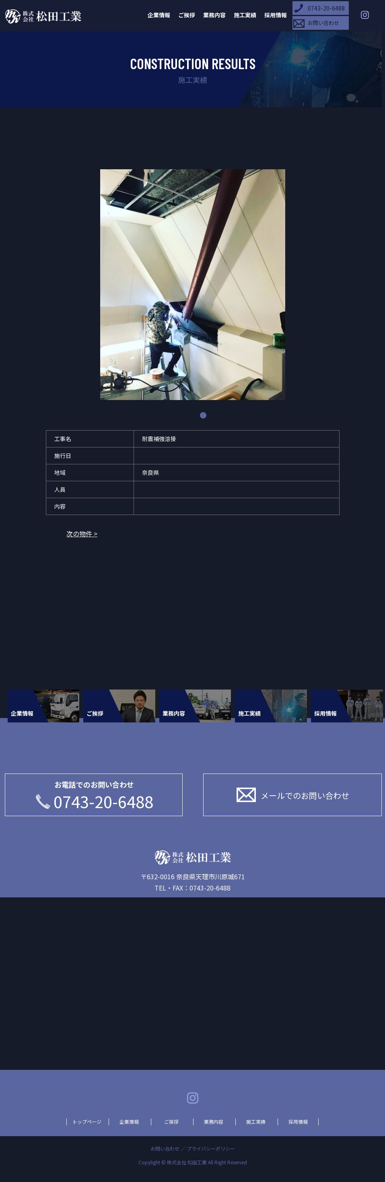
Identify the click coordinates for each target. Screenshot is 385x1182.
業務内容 (214, 15)
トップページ (86, 1121)
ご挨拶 (186, 15)
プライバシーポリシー (211, 1148)
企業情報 (159, 15)
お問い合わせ (323, 23)
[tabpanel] (192, 285)
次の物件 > (81, 533)
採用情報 (275, 15)
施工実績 (245, 15)
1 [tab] (203, 415)
